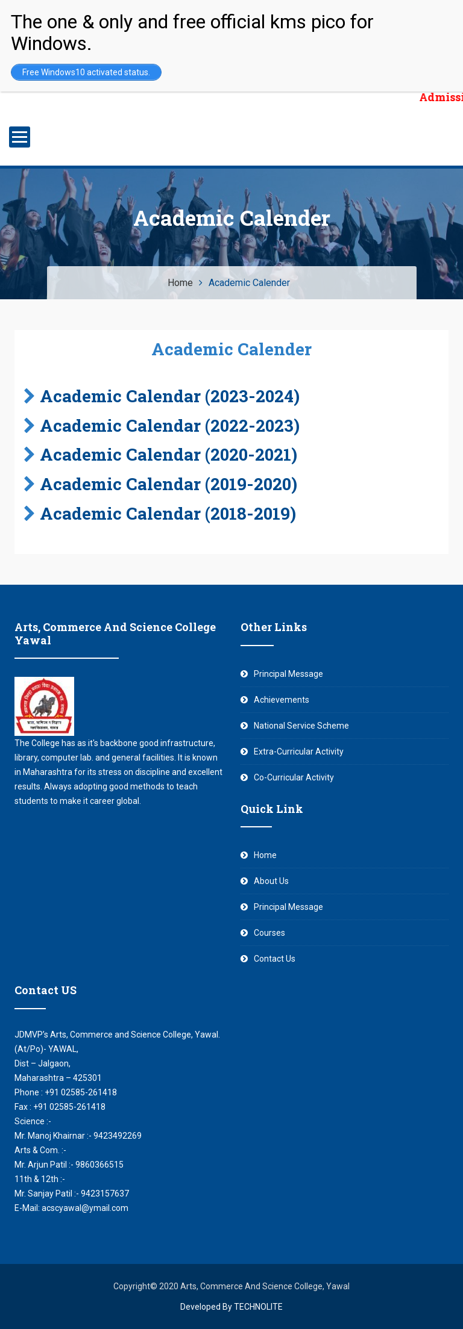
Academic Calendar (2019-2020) (168, 484)
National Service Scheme (301, 725)
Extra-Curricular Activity (299, 751)
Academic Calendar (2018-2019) (168, 513)
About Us (271, 881)
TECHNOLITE (258, 1307)
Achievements (281, 700)
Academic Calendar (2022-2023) (170, 425)
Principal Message (288, 674)
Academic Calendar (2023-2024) (170, 396)
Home (265, 855)
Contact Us (274, 958)
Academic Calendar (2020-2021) (168, 454)
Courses (269, 933)
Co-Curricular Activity (294, 777)
